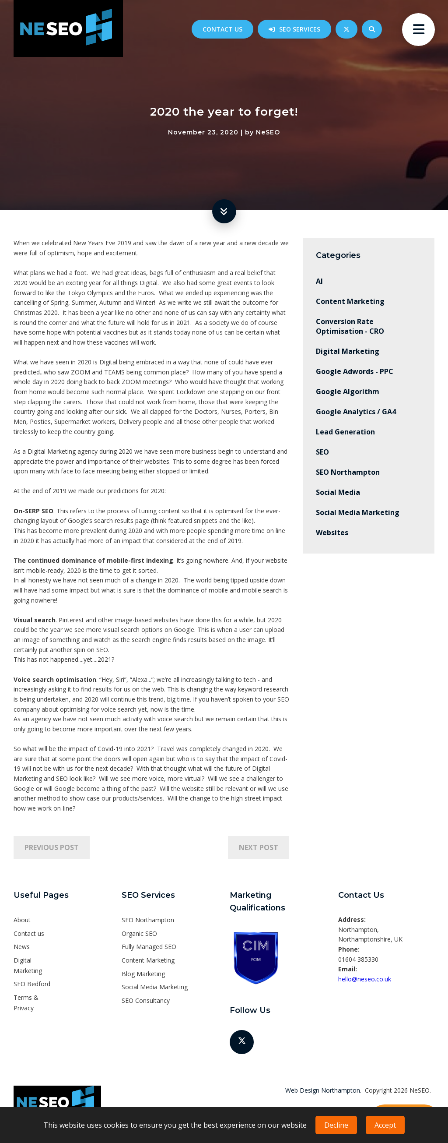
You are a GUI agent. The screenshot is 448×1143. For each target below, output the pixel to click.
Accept (385, 1125)
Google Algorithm (347, 391)
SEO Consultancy (146, 1000)
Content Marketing (350, 301)
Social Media (338, 492)
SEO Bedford (32, 984)
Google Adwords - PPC (354, 371)
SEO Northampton (348, 472)
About (22, 920)
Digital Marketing (347, 351)
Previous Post (51, 847)
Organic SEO (139, 933)
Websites (332, 532)
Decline (336, 1125)
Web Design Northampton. (323, 1090)
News (22, 946)
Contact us (222, 29)
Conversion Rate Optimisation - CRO (350, 326)
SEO (322, 452)
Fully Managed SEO (149, 946)
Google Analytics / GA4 (356, 411)
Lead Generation (345, 432)
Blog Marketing (143, 974)
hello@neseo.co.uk (364, 979)
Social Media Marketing (357, 512)
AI (319, 281)
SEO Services (299, 29)
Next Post (258, 847)
